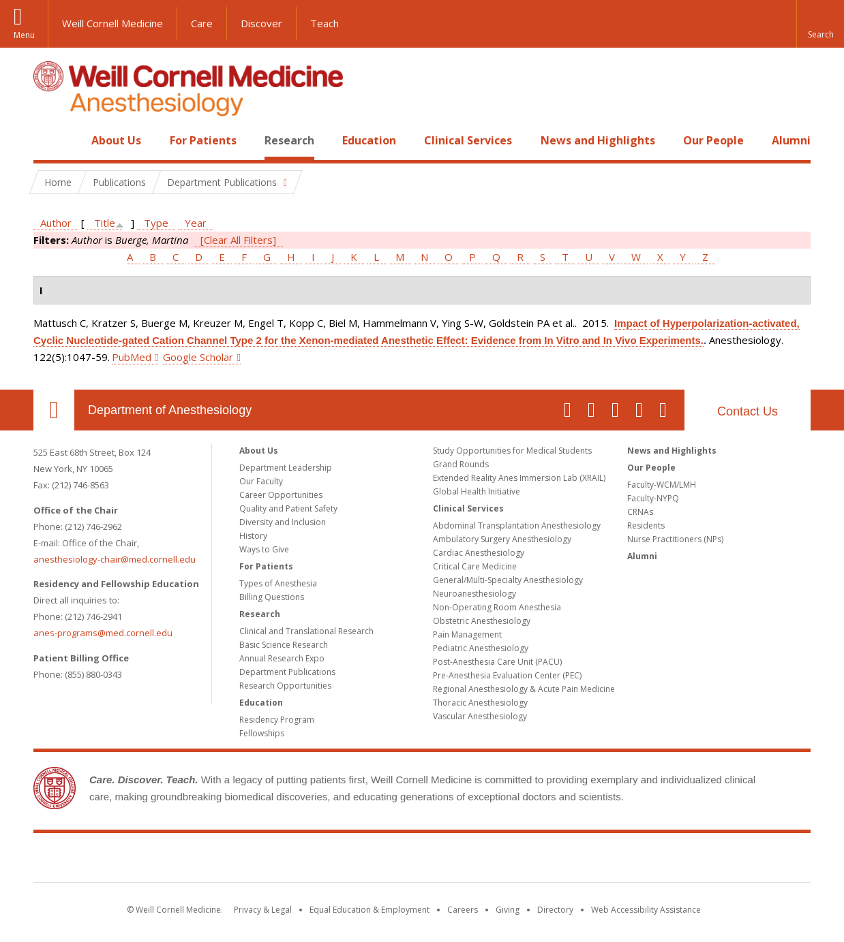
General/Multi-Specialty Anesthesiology (508, 580)
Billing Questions (271, 597)
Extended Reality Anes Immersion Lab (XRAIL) (519, 478)
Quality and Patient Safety (288, 508)
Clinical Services (468, 140)
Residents (646, 525)
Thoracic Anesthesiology (480, 702)
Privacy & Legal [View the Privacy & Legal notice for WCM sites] (263, 909)
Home (48, 140)
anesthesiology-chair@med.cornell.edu (114, 559)
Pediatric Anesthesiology (480, 648)
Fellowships (261, 733)
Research (289, 140)
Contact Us (747, 411)
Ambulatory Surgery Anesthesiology (502, 539)
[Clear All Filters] (238, 240)
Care (202, 23)
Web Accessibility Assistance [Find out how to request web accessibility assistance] (646, 909)
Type (156, 223)
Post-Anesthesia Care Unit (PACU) (497, 662)
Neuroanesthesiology (474, 593)
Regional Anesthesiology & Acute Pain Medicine (524, 689)
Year (196, 223)
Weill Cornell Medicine (112, 23)
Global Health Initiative (476, 491)
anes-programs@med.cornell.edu (102, 633)
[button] (820, 24)
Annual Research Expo (282, 658)
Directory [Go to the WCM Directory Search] (555, 909)
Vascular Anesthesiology (480, 716)
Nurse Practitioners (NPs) (675, 539)
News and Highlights (598, 140)
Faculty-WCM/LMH (661, 484)
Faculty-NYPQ (653, 498)
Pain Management (467, 634)
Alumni (791, 140)
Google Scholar (198, 357)
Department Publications (287, 672)
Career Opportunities (280, 495)
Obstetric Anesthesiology (481, 621)
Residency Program (276, 719)
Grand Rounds (461, 464)
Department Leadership (285, 467)
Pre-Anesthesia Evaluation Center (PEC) (507, 675)
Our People (713, 140)
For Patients (203, 140)
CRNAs (640, 512)
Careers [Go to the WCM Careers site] (462, 909)
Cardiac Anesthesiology (478, 553)
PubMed (131, 357)
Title (104, 223)
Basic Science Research (283, 644)
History (253, 535)
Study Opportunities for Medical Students (512, 450)
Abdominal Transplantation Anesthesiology (517, 525)
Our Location (53, 410)
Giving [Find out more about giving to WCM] (507, 909)
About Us (116, 140)
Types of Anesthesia (278, 583)
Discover (261, 23)
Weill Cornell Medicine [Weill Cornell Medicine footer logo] (422, 860)
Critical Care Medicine (475, 566)
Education (369, 140)
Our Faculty (261, 481)
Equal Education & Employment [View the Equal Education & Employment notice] (369, 909)
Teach (324, 23)
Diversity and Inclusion (282, 522)
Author (56, 223)
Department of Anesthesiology (170, 410)
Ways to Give (264, 549)
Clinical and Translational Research (306, 631)
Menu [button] (24, 35)
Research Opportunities (285, 685)
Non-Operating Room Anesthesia (497, 607)
